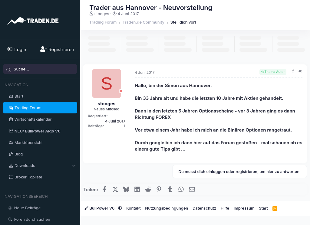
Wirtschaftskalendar (33, 119)
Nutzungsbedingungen (166, 208)
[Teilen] (292, 71)
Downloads (25, 165)
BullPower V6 (100, 208)
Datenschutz (204, 208)
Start (19, 96)
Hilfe (225, 208)
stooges (101, 13)
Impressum (244, 208)
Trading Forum (28, 107)
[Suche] (40, 69)
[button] (73, 165)
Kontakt (133, 208)
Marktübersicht (29, 142)
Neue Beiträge (27, 207)
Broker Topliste (28, 176)
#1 (300, 71)
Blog (19, 154)
